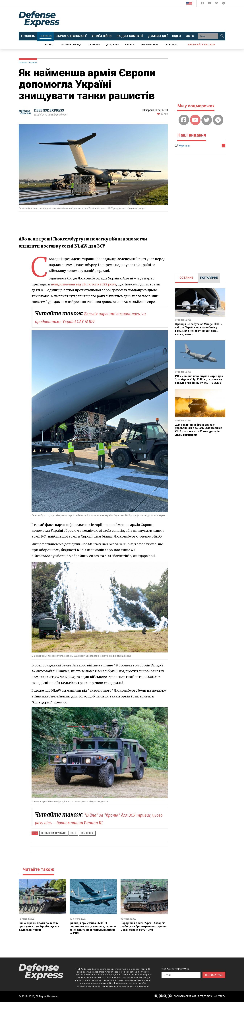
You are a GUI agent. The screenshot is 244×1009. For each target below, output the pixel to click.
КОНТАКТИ (219, 1003)
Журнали (94, 44)
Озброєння (81, 840)
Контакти (171, 44)
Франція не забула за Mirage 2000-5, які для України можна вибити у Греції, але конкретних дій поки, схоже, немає (199, 329)
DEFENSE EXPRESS (50, 110)
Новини (33, 62)
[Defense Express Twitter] (217, 4)
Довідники (112, 44)
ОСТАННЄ (186, 277)
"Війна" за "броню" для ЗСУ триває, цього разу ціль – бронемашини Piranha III (98, 822)
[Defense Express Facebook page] (203, 4)
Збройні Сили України (52, 840)
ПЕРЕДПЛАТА (205, 1003)
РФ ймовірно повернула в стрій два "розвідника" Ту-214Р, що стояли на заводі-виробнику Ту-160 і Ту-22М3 (200, 381)
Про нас (48, 44)
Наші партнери (149, 44)
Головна (23, 62)
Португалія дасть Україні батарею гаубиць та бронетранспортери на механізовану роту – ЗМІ (138, 935)
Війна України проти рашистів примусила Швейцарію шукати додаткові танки (40, 934)
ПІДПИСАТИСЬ (214, 982)
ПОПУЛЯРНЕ (209, 277)
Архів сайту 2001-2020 (201, 44)
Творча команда (71, 44)
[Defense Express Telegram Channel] (223, 4)
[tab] (186, 278)
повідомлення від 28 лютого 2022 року (84, 284)
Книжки (129, 44)
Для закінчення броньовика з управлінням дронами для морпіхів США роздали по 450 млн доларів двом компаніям (199, 432)
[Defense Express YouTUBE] (210, 4)
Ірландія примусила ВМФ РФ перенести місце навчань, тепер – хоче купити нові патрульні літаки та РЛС (93, 935)
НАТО (70, 840)
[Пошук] (222, 36)
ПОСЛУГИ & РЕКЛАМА (185, 1003)
